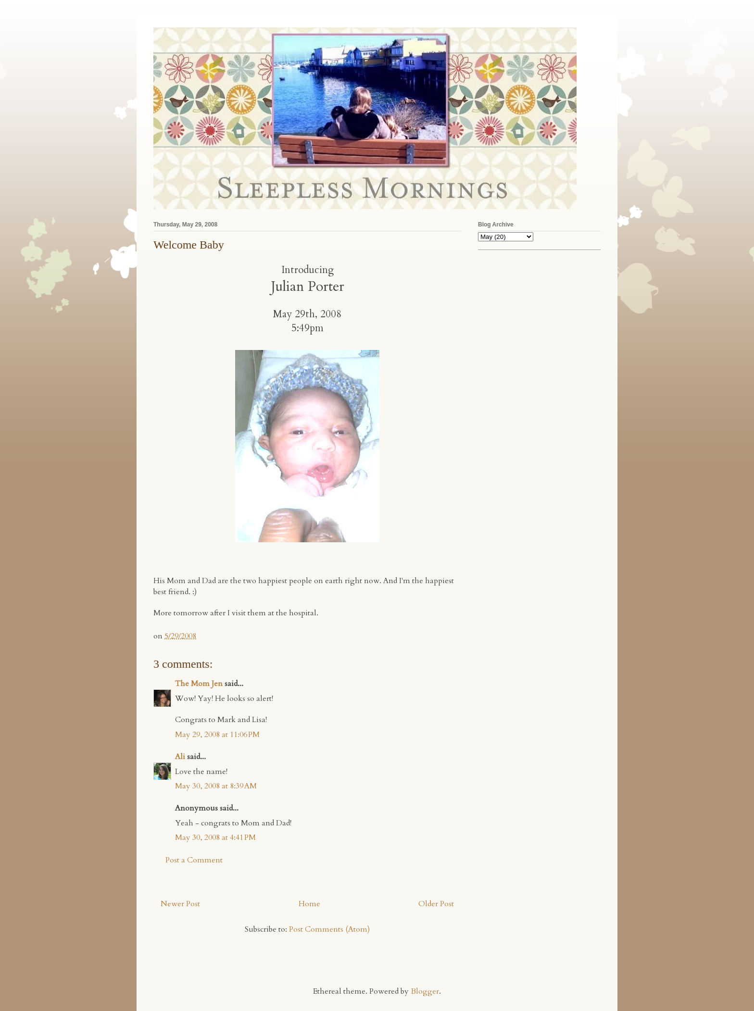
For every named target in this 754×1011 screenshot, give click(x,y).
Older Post (436, 904)
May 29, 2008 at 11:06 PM (217, 734)
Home (309, 904)
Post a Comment (194, 860)
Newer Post (180, 904)
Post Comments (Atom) (329, 929)
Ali (180, 756)
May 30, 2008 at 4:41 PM (215, 837)
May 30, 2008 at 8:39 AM (216, 786)
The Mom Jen (199, 683)
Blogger (425, 991)
